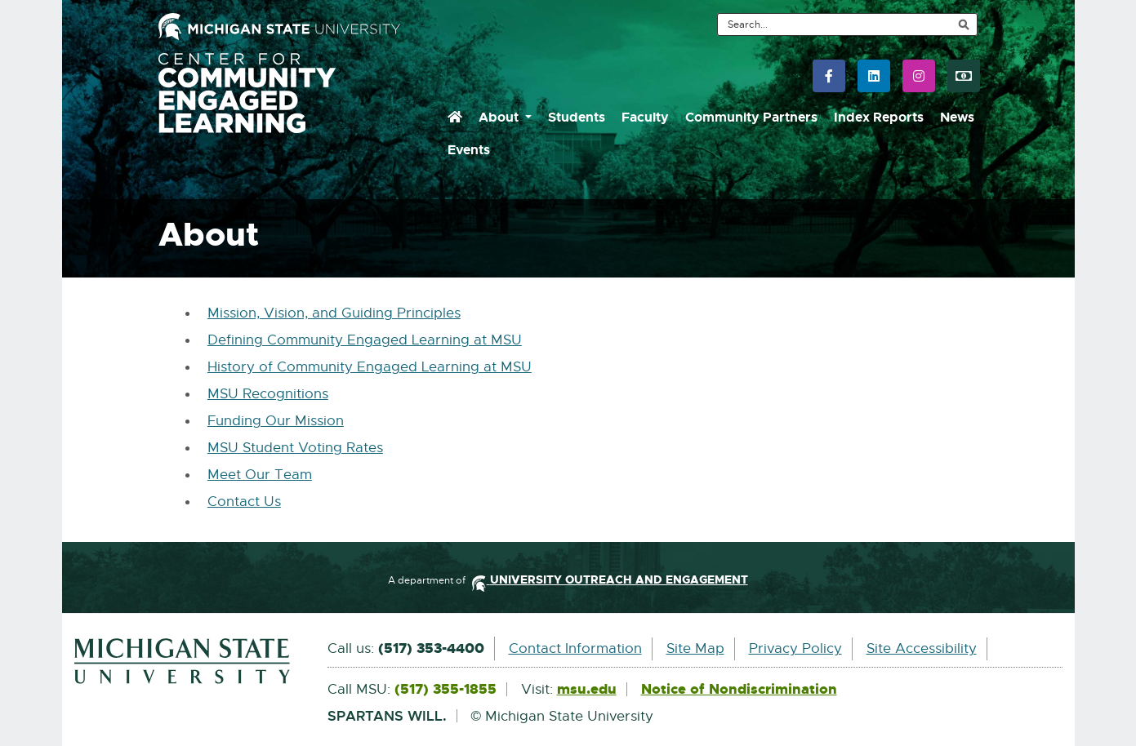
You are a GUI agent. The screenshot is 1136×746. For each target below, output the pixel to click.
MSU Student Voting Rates (295, 447)
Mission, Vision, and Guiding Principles (334, 313)
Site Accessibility (921, 648)
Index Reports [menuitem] (879, 117)
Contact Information (575, 648)
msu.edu (587, 689)
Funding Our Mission (275, 420)
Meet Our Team (259, 474)
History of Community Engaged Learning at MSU (369, 366)
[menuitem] (454, 117)
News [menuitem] (957, 117)
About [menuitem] (500, 117)
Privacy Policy (795, 648)
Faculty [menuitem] (645, 117)
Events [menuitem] (469, 149)
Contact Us (244, 501)
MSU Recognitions (267, 393)
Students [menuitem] (576, 117)
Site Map (695, 648)
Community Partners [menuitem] (751, 117)
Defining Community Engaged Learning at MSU (364, 340)
